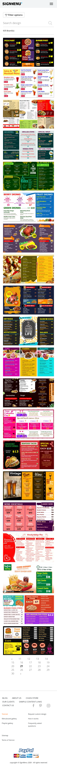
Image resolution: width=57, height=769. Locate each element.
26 (21, 670)
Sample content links (30, 701)
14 (46, 658)
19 (48, 662)
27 (30, 670)
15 (12, 662)
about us (16, 698)
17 (30, 662)
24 (48, 666)
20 (12, 666)
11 (20, 658)
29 (48, 670)
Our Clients (8, 701)
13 (37, 658)
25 (12, 670)
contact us (8, 705)
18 (39, 662)
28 (39, 670)
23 (39, 666)
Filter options (13, 15)
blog (4, 698)
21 (21, 666)
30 (12, 673)
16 (21, 662)
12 (28, 658)
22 (30, 666)
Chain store (32, 698)
